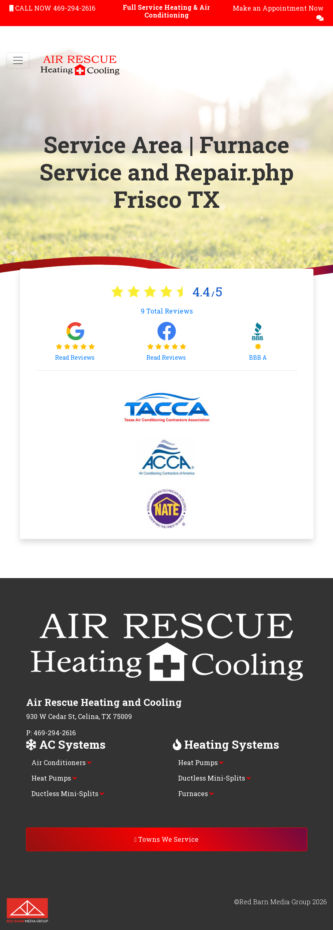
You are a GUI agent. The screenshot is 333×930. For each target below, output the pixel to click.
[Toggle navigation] (18, 60)
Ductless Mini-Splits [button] (67, 793)
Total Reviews (167, 311)
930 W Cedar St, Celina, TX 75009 (79, 716)
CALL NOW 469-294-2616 (52, 8)
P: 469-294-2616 (51, 732)
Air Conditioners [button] (61, 762)
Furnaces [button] (196, 793)
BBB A (258, 357)
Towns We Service (167, 839)
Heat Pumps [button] (54, 778)
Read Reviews (75, 357)
